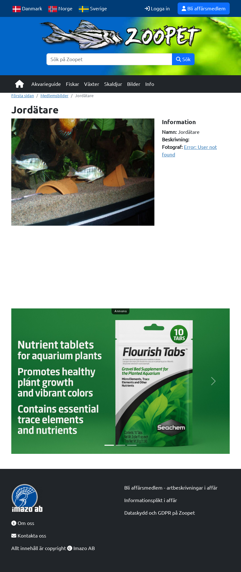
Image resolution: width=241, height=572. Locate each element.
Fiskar (72, 84)
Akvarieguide (46, 84)
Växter (91, 84)
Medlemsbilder (54, 95)
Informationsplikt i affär (150, 500)
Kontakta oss (28, 535)
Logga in (157, 8)
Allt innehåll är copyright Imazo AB (53, 548)
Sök (183, 59)
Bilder (133, 84)
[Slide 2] (120, 445)
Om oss (22, 523)
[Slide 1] (109, 445)
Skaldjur (113, 84)
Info (149, 84)
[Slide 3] (132, 445)
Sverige (93, 9)
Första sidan (22, 95)
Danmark (27, 9)
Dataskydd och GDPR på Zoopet (159, 513)
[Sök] (109, 59)
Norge (60, 9)
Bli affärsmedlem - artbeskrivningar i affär (170, 488)
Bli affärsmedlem (204, 8)
